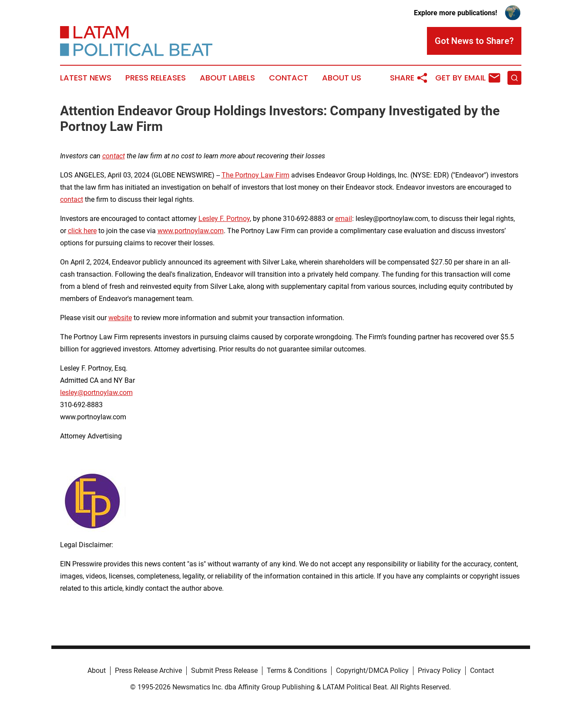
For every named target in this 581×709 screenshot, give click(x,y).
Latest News (85, 78)
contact (71, 199)
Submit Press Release (224, 670)
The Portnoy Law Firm (255, 175)
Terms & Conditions (297, 670)
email (343, 218)
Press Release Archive (148, 670)
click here (82, 231)
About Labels (227, 78)
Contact (288, 78)
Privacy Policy (439, 670)
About (96, 670)
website (120, 318)
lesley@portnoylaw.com (96, 392)
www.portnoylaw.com (191, 231)
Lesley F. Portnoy (224, 218)
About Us (341, 78)
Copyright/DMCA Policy (372, 670)
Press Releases (155, 78)
